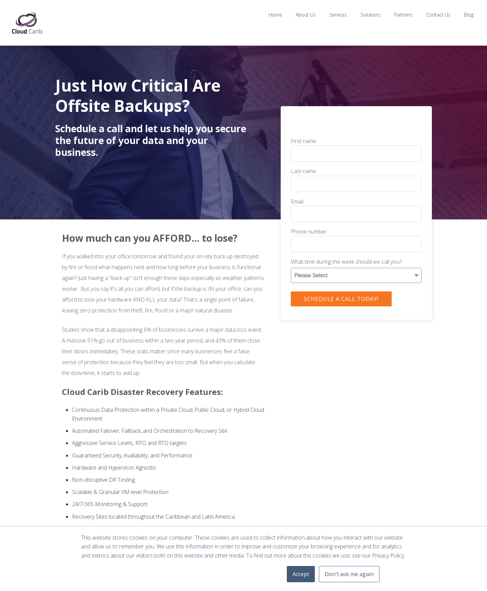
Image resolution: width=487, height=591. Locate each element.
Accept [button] (301, 574)
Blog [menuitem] (468, 14)
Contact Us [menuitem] (438, 14)
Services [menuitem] (338, 14)
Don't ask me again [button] (349, 574)
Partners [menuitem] (403, 14)
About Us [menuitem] (306, 14)
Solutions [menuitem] (371, 14)
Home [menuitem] (275, 14)
